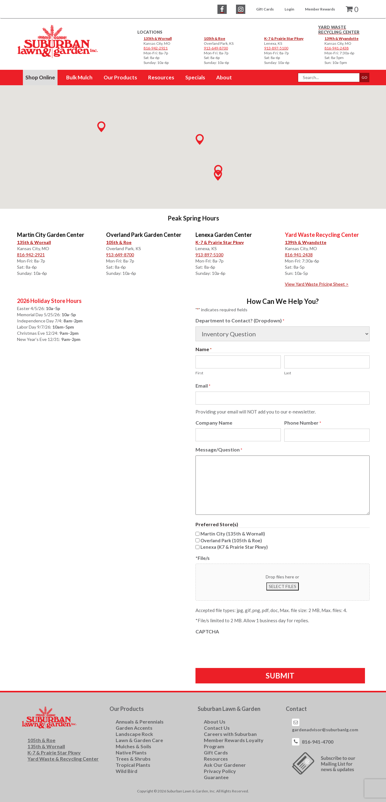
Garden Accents (134, 728)
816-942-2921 (31, 254)
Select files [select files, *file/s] (282, 586)
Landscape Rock (134, 734)
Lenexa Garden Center (223, 234)
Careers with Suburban (230, 734)
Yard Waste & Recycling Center (63, 759)
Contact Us (217, 728)
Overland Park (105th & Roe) (231, 540)
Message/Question (218, 450)
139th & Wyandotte (341, 38)
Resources (216, 759)
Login (289, 9)
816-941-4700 (317, 742)
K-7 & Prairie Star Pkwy (283, 38)
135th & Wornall (158, 38)
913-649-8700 (120, 254)
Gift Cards (265, 9)
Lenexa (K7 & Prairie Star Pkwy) (234, 547)
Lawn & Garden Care (139, 740)
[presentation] (242, 649)
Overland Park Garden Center (143, 234)
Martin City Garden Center (50, 234)
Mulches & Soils (133, 746)
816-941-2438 (299, 254)
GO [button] (364, 77)
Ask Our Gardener (225, 765)
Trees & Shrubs (133, 759)
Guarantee (216, 777)
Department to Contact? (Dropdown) (239, 320)
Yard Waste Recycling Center (322, 234)
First (199, 373)
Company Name (213, 423)
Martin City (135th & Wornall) (232, 533)
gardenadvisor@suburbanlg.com (325, 729)
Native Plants (131, 752)
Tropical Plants (133, 765)
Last (287, 373)
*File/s (202, 558)
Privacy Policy (220, 771)
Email (202, 386)
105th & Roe (214, 38)
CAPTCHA (207, 631)
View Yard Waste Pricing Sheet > (317, 284)
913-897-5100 (209, 254)
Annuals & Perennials (140, 721)
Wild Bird (126, 771)
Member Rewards (320, 9)
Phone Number (302, 423)
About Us (214, 721)
